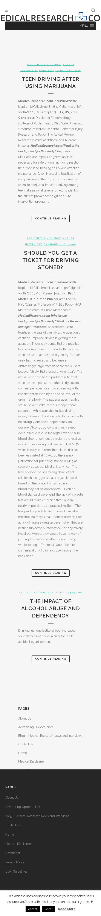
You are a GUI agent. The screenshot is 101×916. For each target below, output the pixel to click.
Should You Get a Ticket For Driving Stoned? (50, 260)
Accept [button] (32, 909)
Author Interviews (49, 592)
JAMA (59, 70)
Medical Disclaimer (31, 761)
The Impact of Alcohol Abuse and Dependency (50, 608)
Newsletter (12, 853)
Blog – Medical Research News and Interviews (50, 735)
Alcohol (25, 592)
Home (22, 753)
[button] (84, 25)
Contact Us (26, 744)
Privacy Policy (15, 862)
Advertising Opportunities (36, 727)
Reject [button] (48, 909)
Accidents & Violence (44, 64)
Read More (67, 909)
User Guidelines (16, 871)
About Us (24, 718)
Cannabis (46, 70)
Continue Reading (50, 218)
